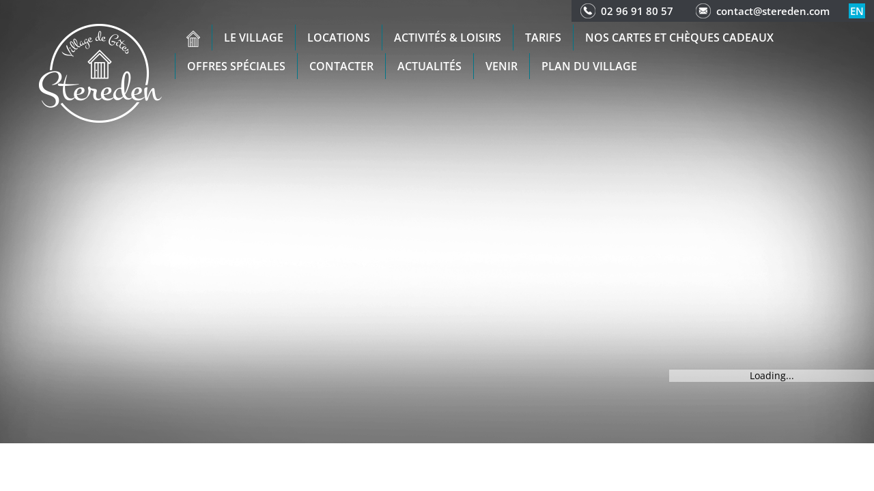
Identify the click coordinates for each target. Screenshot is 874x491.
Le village (253, 37)
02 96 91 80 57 (637, 11)
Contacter (341, 66)
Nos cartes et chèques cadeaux (679, 37)
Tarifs (543, 37)
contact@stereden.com (773, 11)
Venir (501, 66)
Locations (338, 37)
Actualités (429, 66)
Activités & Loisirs (447, 37)
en (857, 11)
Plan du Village (589, 66)
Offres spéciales (236, 66)
